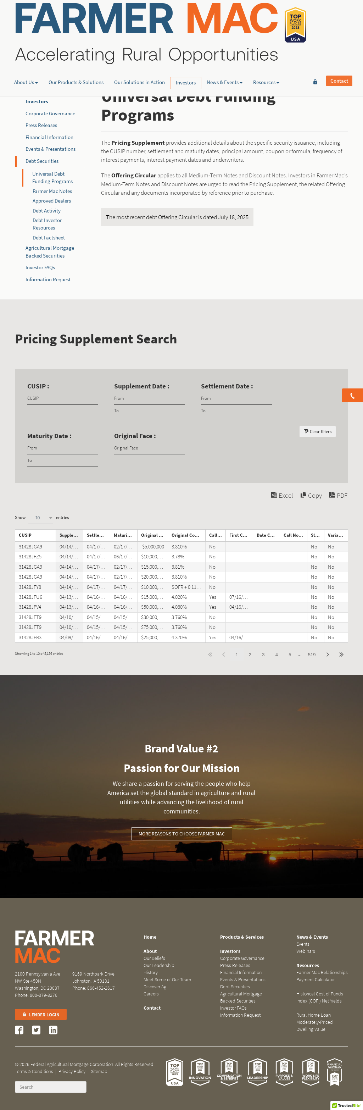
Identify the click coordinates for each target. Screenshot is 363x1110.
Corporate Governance (50, 113)
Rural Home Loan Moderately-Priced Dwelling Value (314, 1022)
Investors (186, 55)
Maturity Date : (49, 435)
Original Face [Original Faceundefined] (154, 535)
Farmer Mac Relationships (322, 972)
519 (312, 654)
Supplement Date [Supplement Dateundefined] (71, 535)
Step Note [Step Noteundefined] (317, 535)
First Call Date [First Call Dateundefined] (241, 535)
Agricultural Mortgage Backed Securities (241, 997)
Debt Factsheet (49, 237)
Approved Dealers (52, 200)
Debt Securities (42, 161)
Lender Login (41, 1015)
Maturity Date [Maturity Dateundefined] (125, 535)
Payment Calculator (315, 979)
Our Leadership (159, 965)
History (151, 972)
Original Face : (135, 435)
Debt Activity (47, 210)
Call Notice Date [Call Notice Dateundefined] (295, 535)
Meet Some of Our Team (167, 979)
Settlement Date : (227, 386)
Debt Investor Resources (47, 224)
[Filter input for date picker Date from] (149, 398)
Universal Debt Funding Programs (52, 177)
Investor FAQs (40, 267)
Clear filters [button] (320, 432)
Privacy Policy (71, 1071)
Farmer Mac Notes (52, 191)
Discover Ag (155, 986)
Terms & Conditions (34, 1071)
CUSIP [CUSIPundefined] (25, 535)
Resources (266, 55)
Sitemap (99, 1071)
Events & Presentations (51, 149)
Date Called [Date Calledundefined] (268, 535)
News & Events (224, 55)
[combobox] (40, 518)
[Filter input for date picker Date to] (149, 411)
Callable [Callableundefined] (217, 535)
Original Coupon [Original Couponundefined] (188, 535)
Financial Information (49, 137)
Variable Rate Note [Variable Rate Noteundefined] (338, 535)
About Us (26, 55)
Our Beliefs (154, 958)
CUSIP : (38, 386)
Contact (339, 16)
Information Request (48, 279)
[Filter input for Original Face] (149, 448)
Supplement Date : (141, 386)
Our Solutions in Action (139, 55)
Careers (151, 993)
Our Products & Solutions (76, 55)
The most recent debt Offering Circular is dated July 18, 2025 (177, 217)
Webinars (305, 951)
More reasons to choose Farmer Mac (182, 833)
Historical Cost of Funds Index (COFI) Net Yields (319, 997)
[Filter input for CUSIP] (62, 398)
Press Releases (41, 125)
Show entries (42, 518)
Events (302, 944)
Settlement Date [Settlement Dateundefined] (98, 535)
